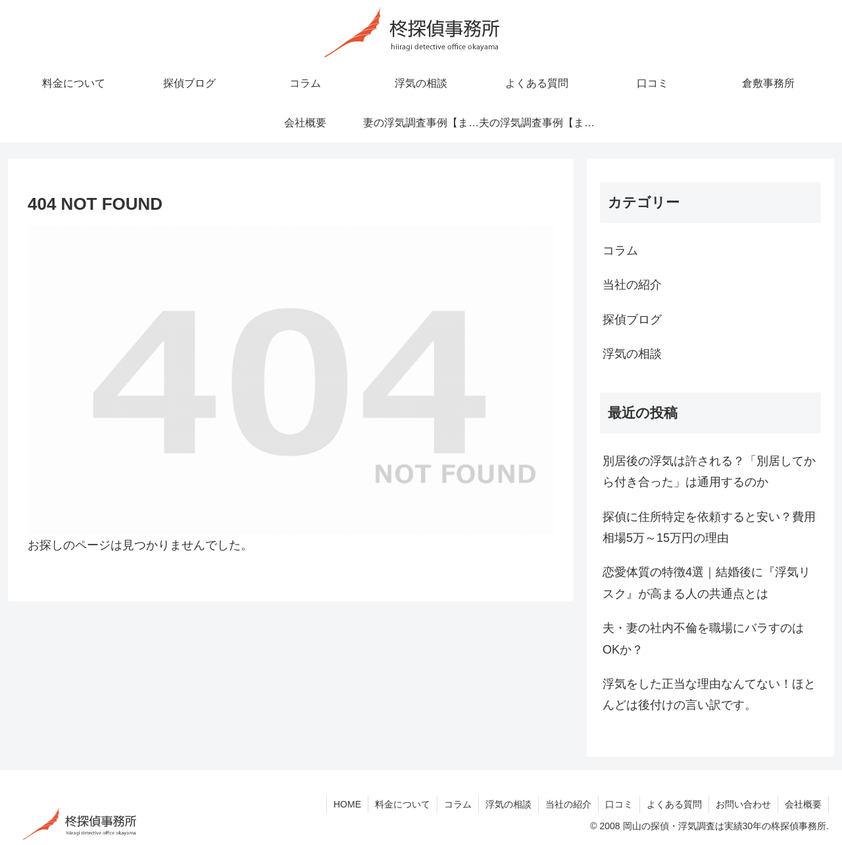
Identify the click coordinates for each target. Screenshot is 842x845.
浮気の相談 (508, 804)
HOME (347, 804)
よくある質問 (674, 804)
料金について (402, 804)
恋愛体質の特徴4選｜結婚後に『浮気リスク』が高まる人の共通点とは (706, 583)
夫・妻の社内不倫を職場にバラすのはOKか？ (703, 638)
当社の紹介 (568, 804)
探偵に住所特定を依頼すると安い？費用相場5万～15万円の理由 (709, 527)
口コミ (619, 804)
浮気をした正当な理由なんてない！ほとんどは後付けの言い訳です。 (709, 694)
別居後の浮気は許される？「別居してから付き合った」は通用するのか (709, 471)
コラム (458, 804)
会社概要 (803, 804)
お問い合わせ (743, 804)
